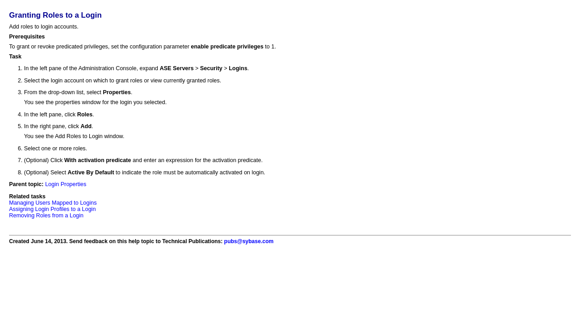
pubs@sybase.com (249, 241)
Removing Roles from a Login (46, 215)
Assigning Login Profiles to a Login (52, 209)
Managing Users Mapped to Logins (53, 203)
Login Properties (66, 184)
